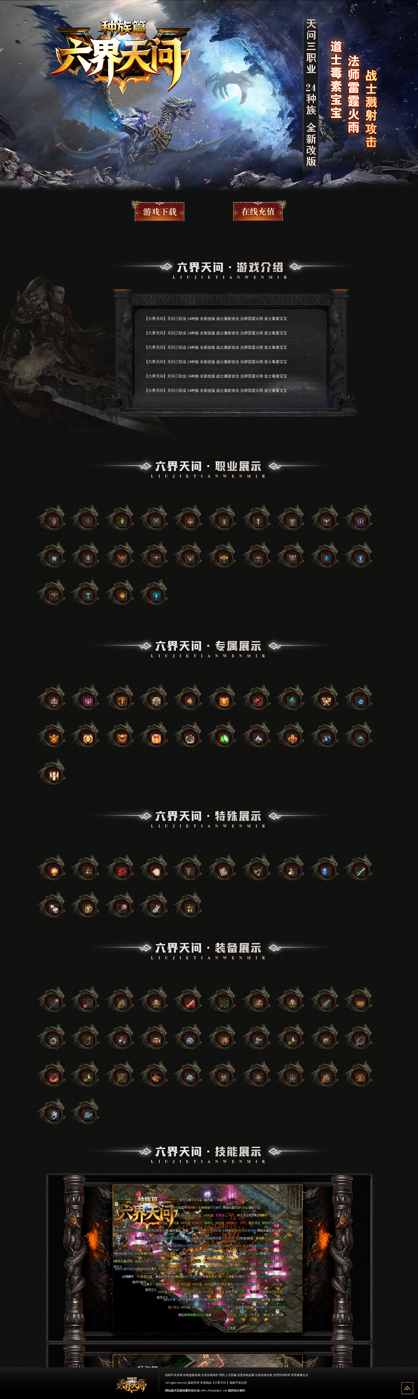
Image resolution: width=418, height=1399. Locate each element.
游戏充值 (253, 210)
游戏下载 (165, 210)
